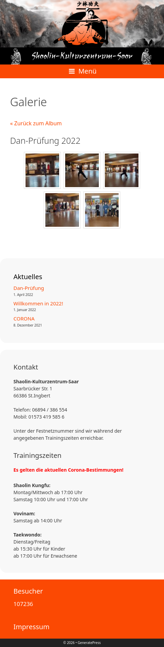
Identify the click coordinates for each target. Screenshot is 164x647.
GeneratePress (89, 642)
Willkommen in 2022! (38, 303)
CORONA (24, 318)
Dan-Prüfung (28, 288)
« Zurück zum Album (36, 123)
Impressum (31, 626)
